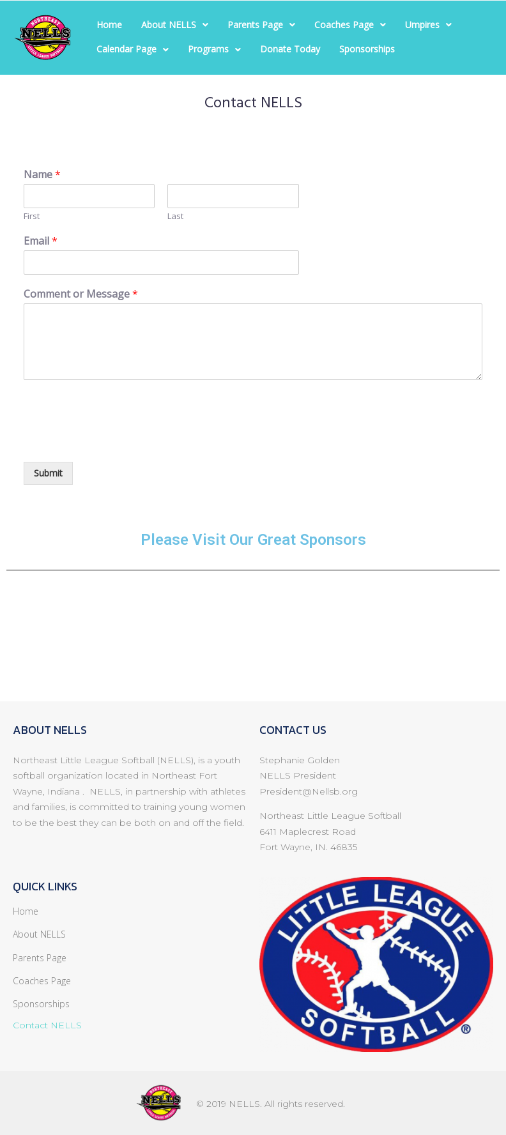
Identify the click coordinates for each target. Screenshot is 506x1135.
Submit (48, 473)
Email (40, 241)
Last (175, 216)
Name (42, 174)
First (32, 216)
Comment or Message (81, 294)
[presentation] (121, 441)
